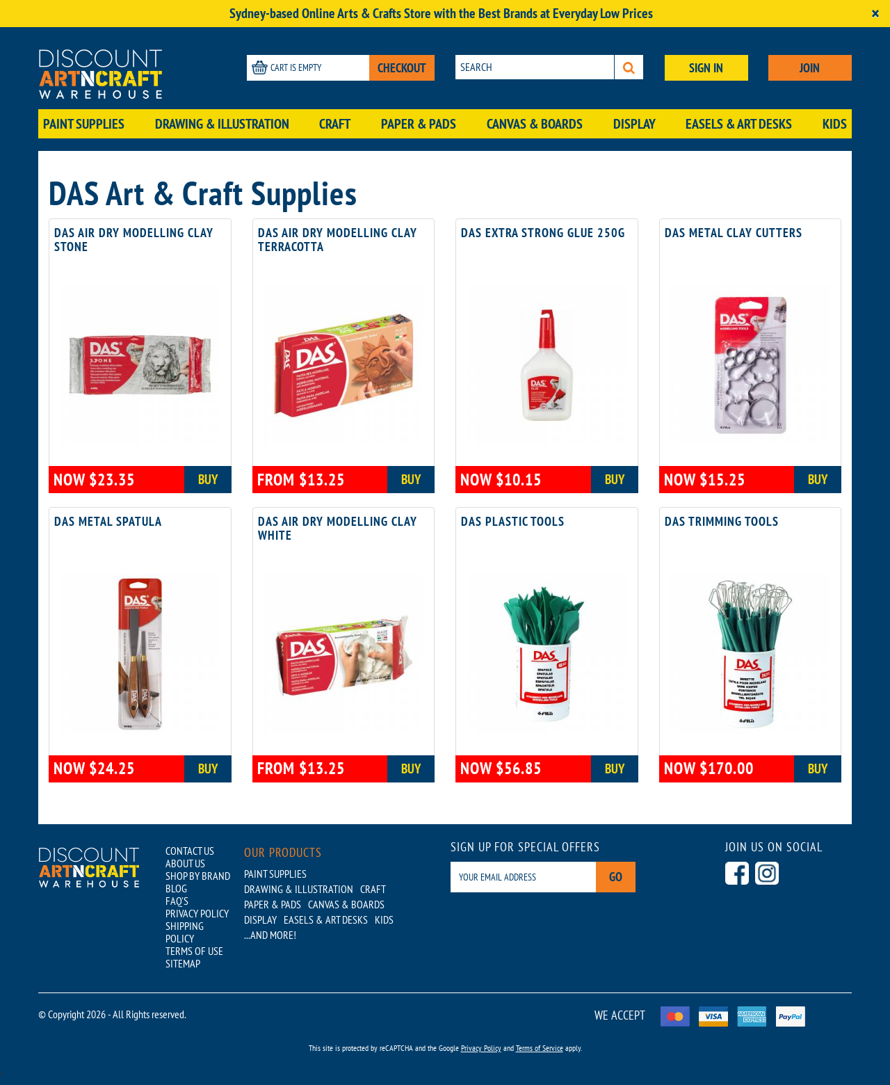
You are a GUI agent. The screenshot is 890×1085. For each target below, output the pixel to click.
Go (615, 877)
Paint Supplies (83, 124)
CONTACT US (189, 851)
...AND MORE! (270, 935)
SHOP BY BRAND (197, 876)
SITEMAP (182, 963)
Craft (334, 124)
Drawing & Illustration (222, 124)
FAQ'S (176, 901)
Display (634, 124)
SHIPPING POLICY (184, 932)
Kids (835, 124)
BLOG (176, 888)
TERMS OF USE (194, 951)
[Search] (629, 67)
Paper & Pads (418, 124)
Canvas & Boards (535, 124)
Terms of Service (539, 1048)
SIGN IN (706, 68)
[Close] (875, 13)
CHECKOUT (402, 68)
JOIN (810, 68)
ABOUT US (185, 863)
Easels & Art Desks (739, 124)
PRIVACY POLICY (197, 913)
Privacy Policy (481, 1048)
